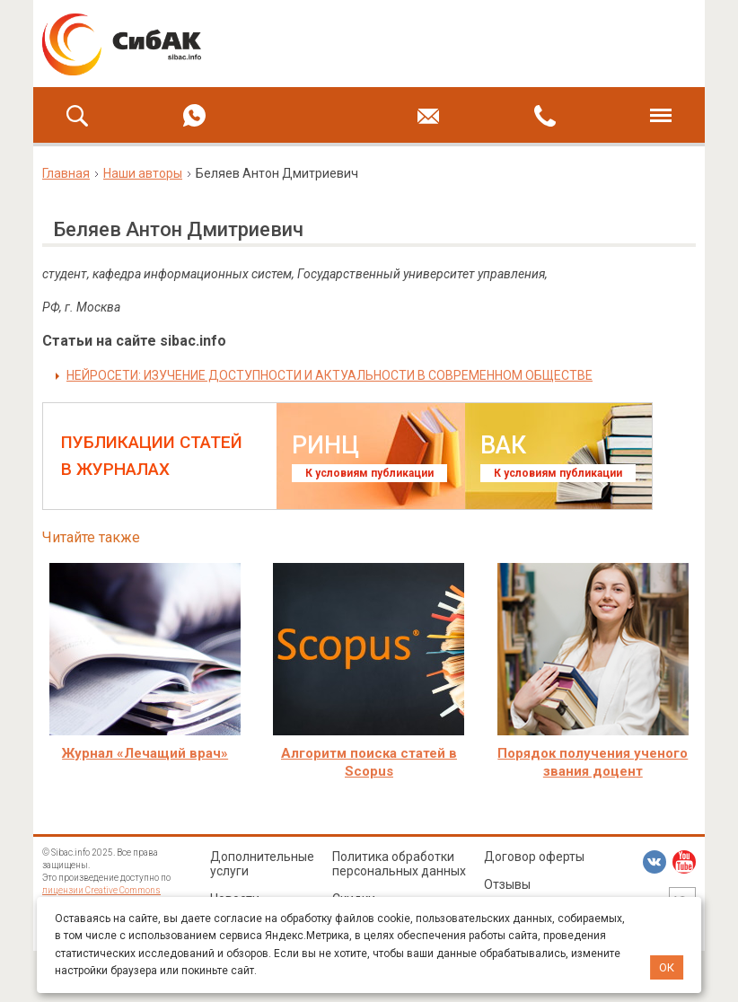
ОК (666, 967)
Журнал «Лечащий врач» (145, 753)
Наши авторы (142, 173)
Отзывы (507, 884)
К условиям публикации (369, 473)
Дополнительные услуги (262, 863)
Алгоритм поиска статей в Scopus (369, 762)
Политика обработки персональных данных (399, 863)
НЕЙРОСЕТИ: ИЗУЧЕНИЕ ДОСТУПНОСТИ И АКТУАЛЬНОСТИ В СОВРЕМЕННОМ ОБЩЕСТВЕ (329, 375)
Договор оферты (534, 856)
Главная (66, 173)
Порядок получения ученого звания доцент (592, 762)
